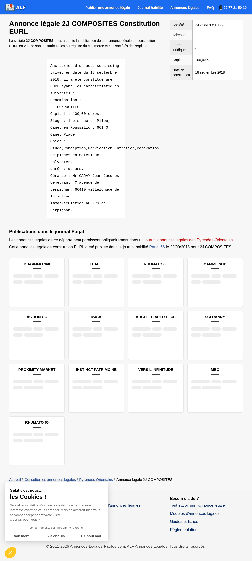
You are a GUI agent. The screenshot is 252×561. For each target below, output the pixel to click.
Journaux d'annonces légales (115, 505)
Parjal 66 (157, 247)
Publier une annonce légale (107, 8)
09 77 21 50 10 (235, 8)
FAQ (210, 8)
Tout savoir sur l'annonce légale (197, 505)
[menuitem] (108, 7)
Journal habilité (150, 8)
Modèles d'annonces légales (194, 513)
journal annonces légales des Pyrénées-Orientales (189, 240)
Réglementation (183, 530)
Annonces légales (185, 8)
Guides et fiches (184, 521)
